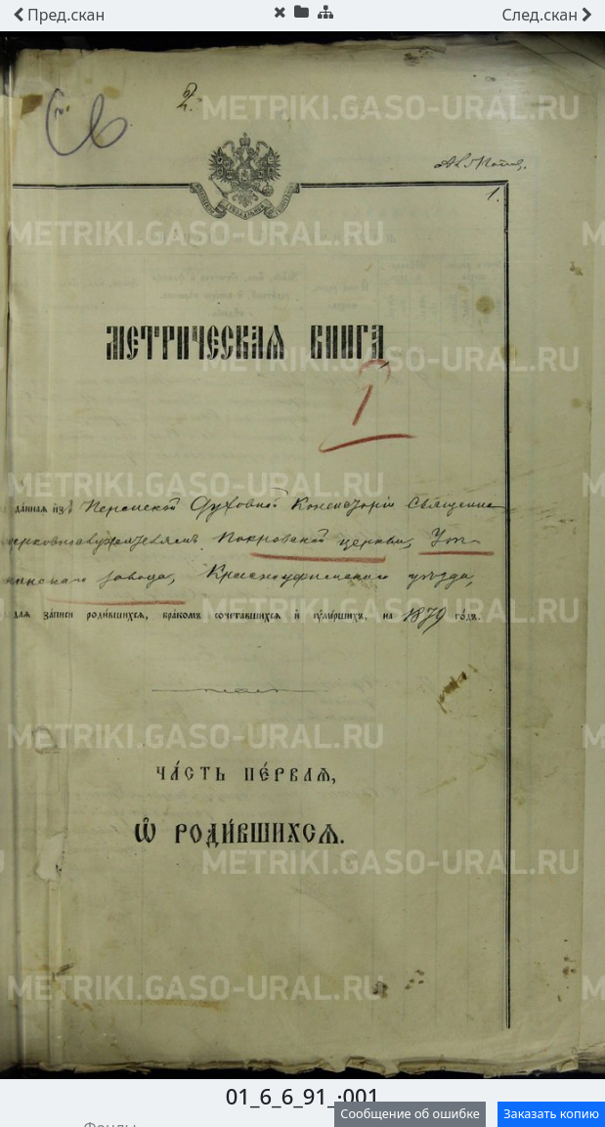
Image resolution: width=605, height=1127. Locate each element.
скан (59, 14)
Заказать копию (551, 1113)
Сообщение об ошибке (410, 1113)
